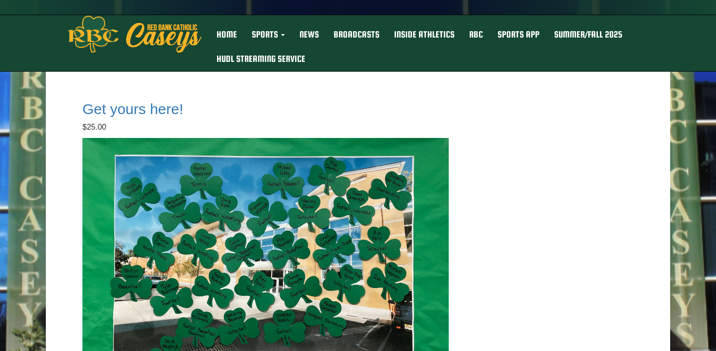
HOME (227, 34)
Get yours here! (132, 109)
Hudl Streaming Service (261, 59)
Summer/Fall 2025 (588, 34)
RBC (476, 34)
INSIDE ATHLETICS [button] (424, 34)
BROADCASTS (356, 34)
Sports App (518, 34)
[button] (268, 34)
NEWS (309, 34)
